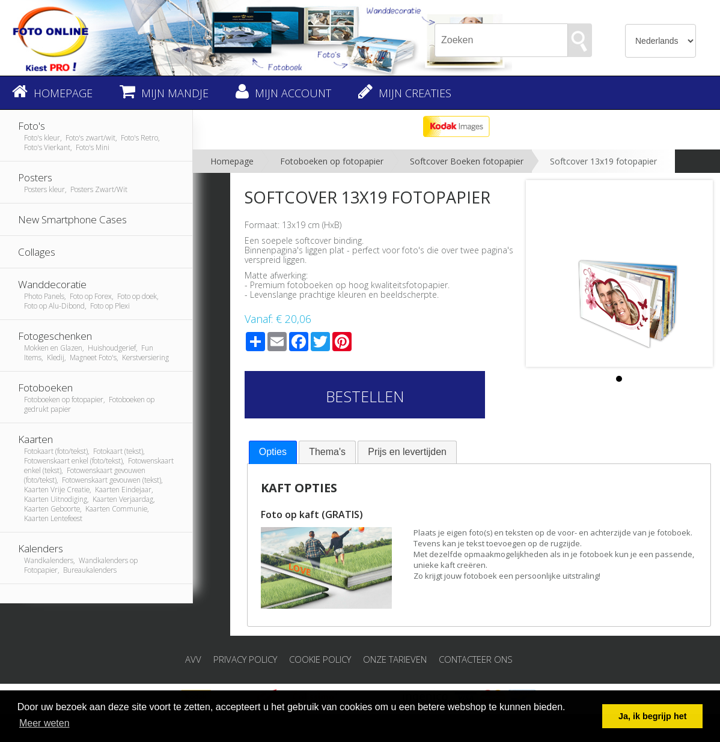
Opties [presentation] (273, 452)
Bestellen (365, 396)
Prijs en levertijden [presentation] (407, 452)
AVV (193, 659)
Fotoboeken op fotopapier (331, 161)
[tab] (273, 452)
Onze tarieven (395, 659)
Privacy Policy (245, 659)
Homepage (232, 161)
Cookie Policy (320, 659)
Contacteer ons (476, 659)
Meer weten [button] (44, 723)
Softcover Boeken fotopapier (466, 161)
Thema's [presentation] (327, 452)
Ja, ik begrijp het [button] (652, 716)
